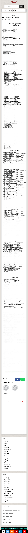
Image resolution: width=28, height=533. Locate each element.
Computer (6, 462)
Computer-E (7, 464)
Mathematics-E (7, 449)
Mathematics (7, 447)
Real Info (12, 528)
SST (5, 455)
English (14, 15)
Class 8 (14, 2)
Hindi (5, 443)
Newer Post (7, 401)
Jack (21, 528)
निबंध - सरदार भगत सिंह (8, 513)
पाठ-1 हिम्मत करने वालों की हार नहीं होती (11, 510)
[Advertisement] (14, 419)
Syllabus (6, 468)
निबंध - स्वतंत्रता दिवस (7, 516)
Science (6, 451)
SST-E (5, 457)
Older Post (22, 401)
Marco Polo (15, 392)
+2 (3, 10)
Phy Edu (6, 459)
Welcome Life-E (8, 466)
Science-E (6, 453)
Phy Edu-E (6, 461)
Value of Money (7, 522)
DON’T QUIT (6, 519)
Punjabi (6, 445)
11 (5, 10)
